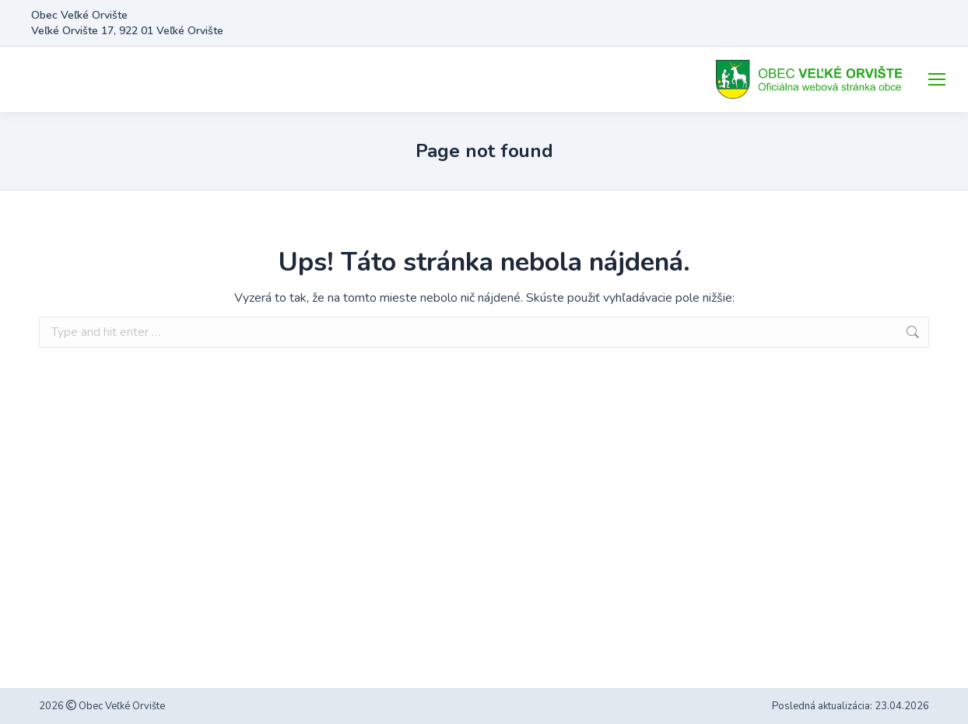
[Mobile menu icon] (936, 79)
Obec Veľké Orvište (120, 706)
